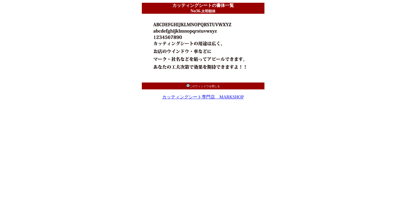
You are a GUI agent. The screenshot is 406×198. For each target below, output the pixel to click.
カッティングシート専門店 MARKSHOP (203, 97)
